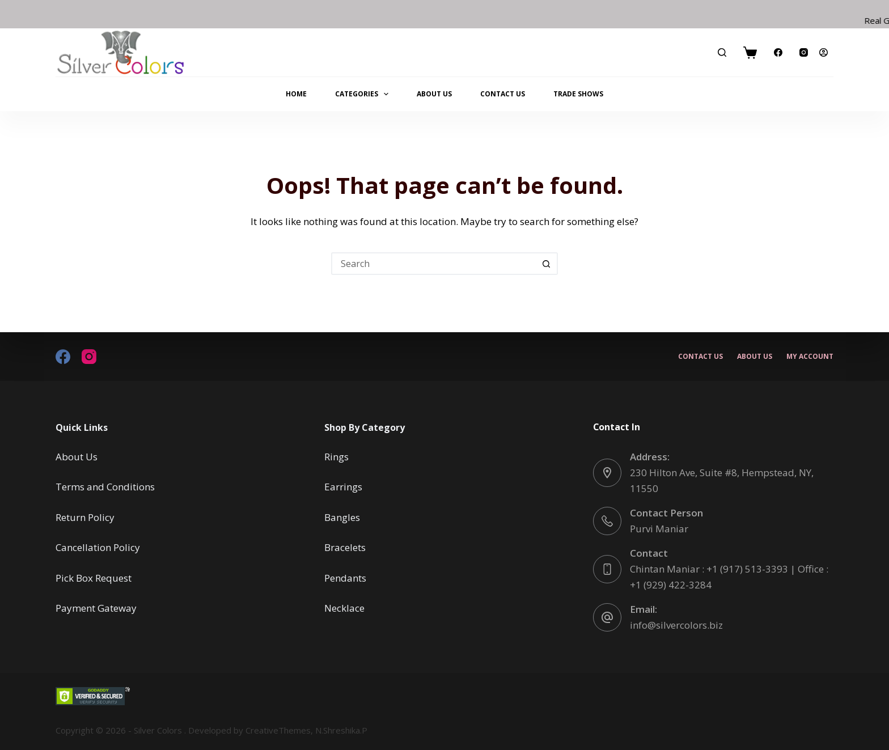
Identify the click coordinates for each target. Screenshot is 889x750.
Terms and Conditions (105, 486)
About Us (434, 94)
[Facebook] (778, 52)
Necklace (344, 608)
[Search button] (546, 263)
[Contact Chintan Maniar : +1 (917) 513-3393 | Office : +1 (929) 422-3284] (607, 569)
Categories (364, 94)
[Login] (823, 52)
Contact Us (502, 94)
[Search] (722, 52)
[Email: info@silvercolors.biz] (607, 617)
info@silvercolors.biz (676, 625)
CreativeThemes (278, 730)
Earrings (343, 486)
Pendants (345, 577)
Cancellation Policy (98, 547)
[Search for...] (433, 263)
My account (809, 356)
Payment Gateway (96, 608)
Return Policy (85, 517)
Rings (336, 456)
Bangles (342, 517)
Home (296, 94)
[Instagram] (803, 52)
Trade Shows (578, 94)
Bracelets (345, 547)
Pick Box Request (94, 577)
